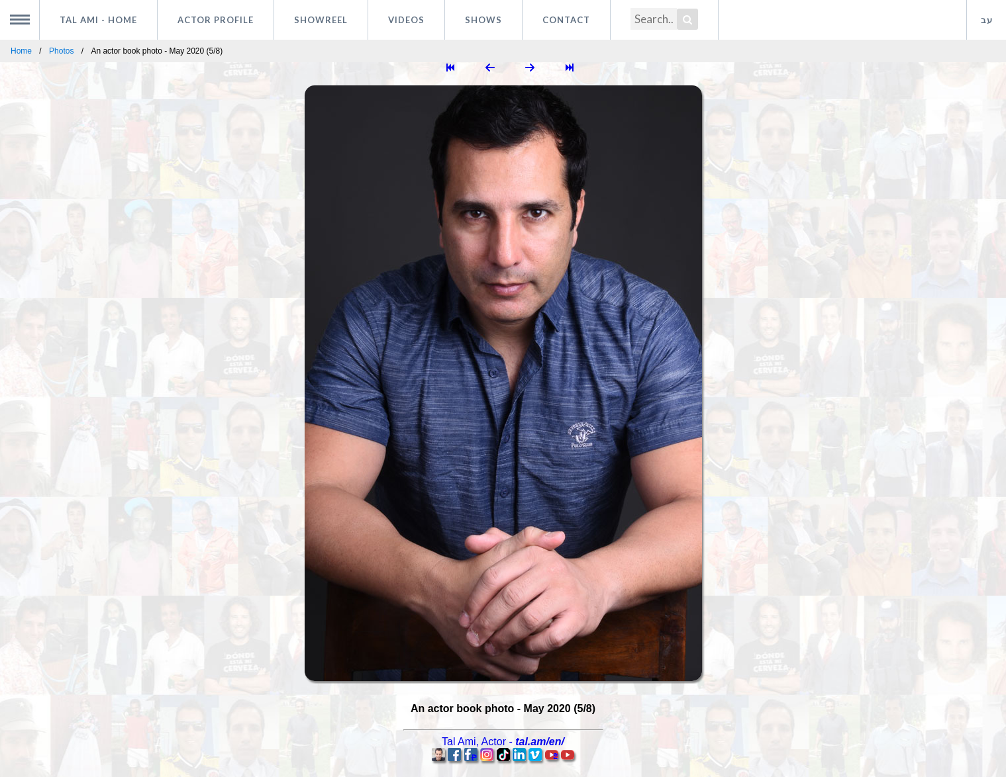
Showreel (321, 20)
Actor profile (215, 20)
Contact (566, 20)
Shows (483, 20)
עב (987, 20)
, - (503, 741)
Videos (406, 20)
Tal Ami (98, 20)
